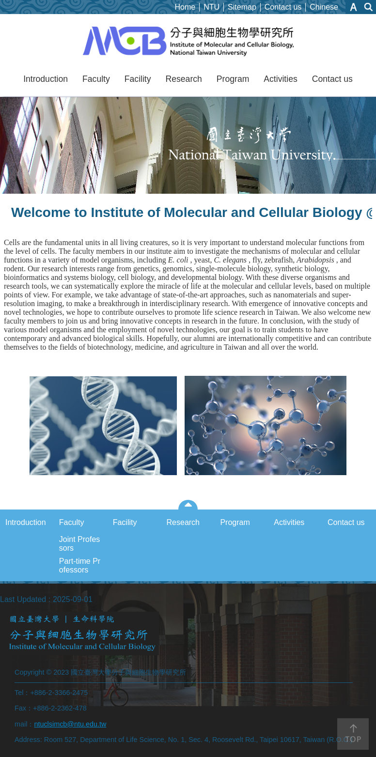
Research (184, 79)
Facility (138, 79)
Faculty (96, 79)
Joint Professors (79, 543)
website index (368, 7)
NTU (211, 7)
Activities (280, 79)
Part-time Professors (79, 565)
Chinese (324, 7)
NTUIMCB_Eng (188, 41)
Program (233, 79)
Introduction (45, 79)
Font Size (353, 7)
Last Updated (23, 599)
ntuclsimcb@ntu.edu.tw (70, 724)
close (188, 505)
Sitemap (242, 7)
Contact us (283, 7)
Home (185, 7)
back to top (353, 734)
